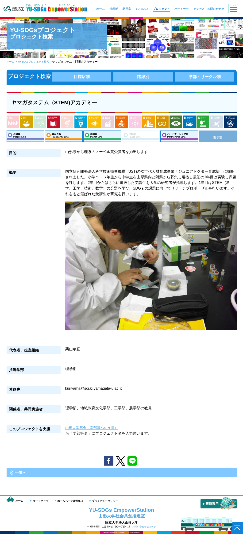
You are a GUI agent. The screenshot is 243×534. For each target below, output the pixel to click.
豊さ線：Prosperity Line (64, 137)
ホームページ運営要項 (70, 501)
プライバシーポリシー (105, 501)
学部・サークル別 (205, 76)
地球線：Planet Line (102, 137)
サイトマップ (40, 501)
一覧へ (20, 474)
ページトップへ (237, 528)
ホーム (11, 61)
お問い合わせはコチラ (144, 526)
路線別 (143, 76)
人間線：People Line (25, 137)
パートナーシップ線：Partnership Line (179, 137)
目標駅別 (81, 76)
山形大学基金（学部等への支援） (93, 430)
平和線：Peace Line (141, 137)
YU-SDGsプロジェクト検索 (35, 61)
